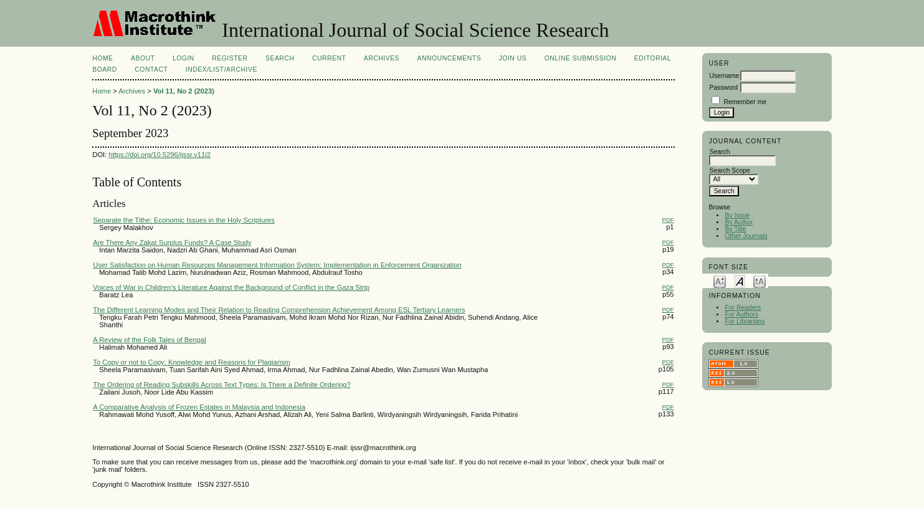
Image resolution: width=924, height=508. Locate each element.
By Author (739, 222)
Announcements (449, 58)
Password (723, 87)
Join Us (513, 58)
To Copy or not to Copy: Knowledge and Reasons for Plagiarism (191, 362)
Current (329, 58)
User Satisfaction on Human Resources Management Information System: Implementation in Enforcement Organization (277, 265)
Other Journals (746, 235)
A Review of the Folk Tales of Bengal (149, 339)
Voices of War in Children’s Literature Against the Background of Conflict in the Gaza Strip (231, 287)
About (143, 58)
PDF (668, 219)
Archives (381, 58)
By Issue (737, 215)
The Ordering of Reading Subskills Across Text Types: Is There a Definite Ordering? (222, 384)
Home (102, 58)
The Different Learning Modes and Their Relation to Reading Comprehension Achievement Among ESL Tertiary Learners (279, 310)
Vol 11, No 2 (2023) (183, 91)
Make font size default (739, 281)
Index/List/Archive (221, 69)
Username (724, 75)
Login (183, 58)
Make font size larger (759, 281)
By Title (735, 229)
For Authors (741, 314)
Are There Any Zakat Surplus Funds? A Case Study (172, 242)
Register (229, 58)
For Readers (743, 307)
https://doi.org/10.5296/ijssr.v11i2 (159, 154)
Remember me (744, 101)
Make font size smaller (719, 281)
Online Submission (581, 58)
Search (279, 58)
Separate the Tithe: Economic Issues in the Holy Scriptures (184, 220)
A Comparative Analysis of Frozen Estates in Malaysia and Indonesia (199, 407)
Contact (151, 69)
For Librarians (744, 321)
